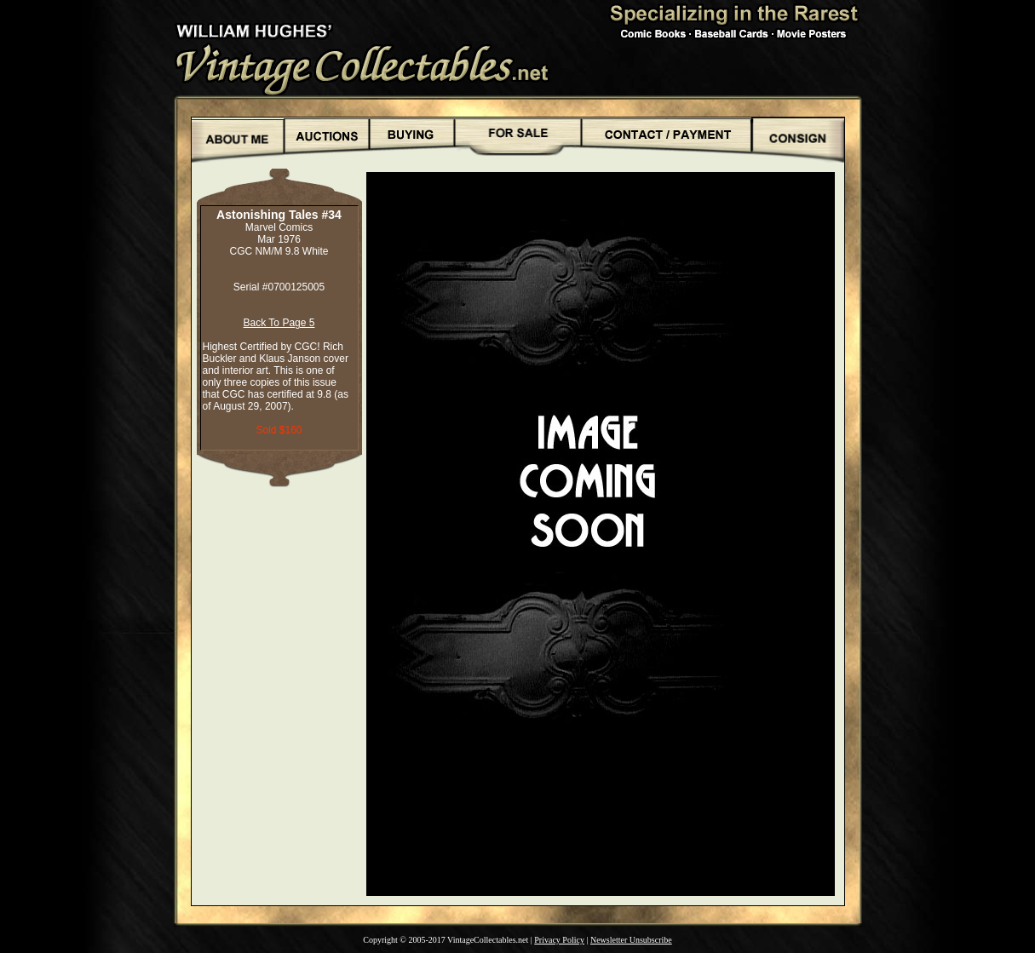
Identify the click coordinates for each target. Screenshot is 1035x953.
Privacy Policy (559, 939)
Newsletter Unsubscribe (631, 939)
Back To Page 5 (279, 323)
